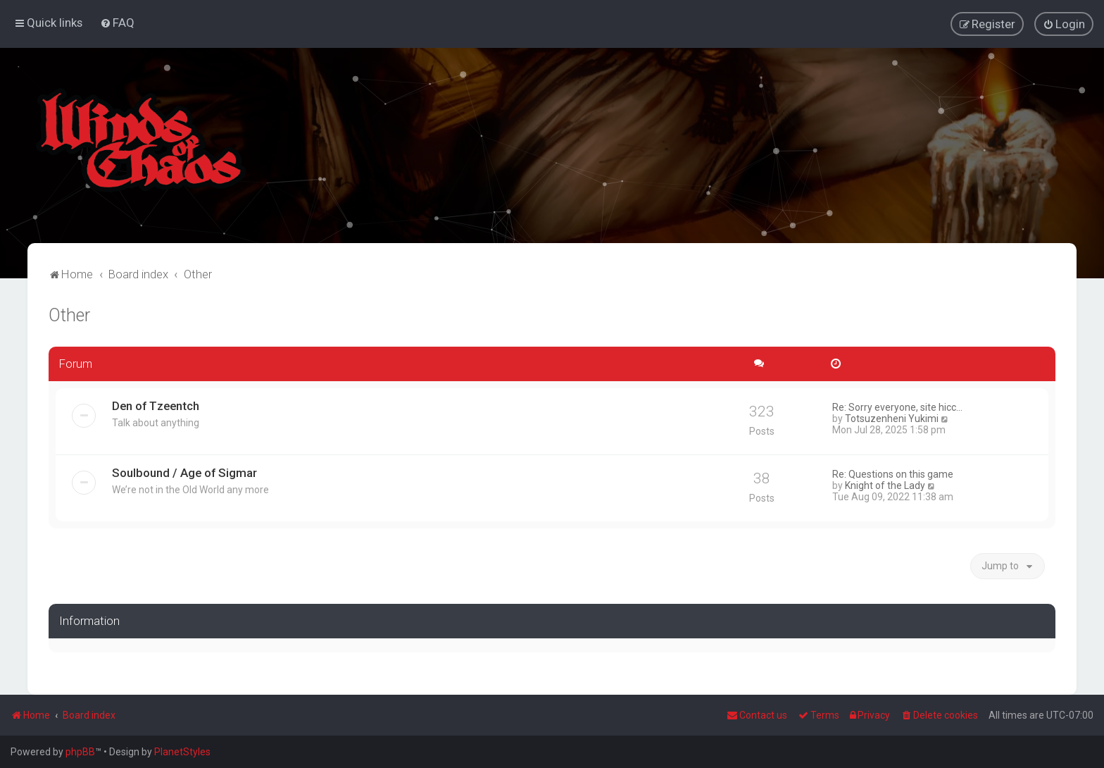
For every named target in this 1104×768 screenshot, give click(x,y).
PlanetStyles (182, 751)
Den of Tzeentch (155, 405)
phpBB (80, 751)
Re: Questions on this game (892, 473)
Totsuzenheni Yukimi (892, 417)
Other (69, 314)
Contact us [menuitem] (757, 715)
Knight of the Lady (885, 484)
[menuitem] (117, 22)
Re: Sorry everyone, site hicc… (897, 406)
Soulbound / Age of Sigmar (184, 472)
